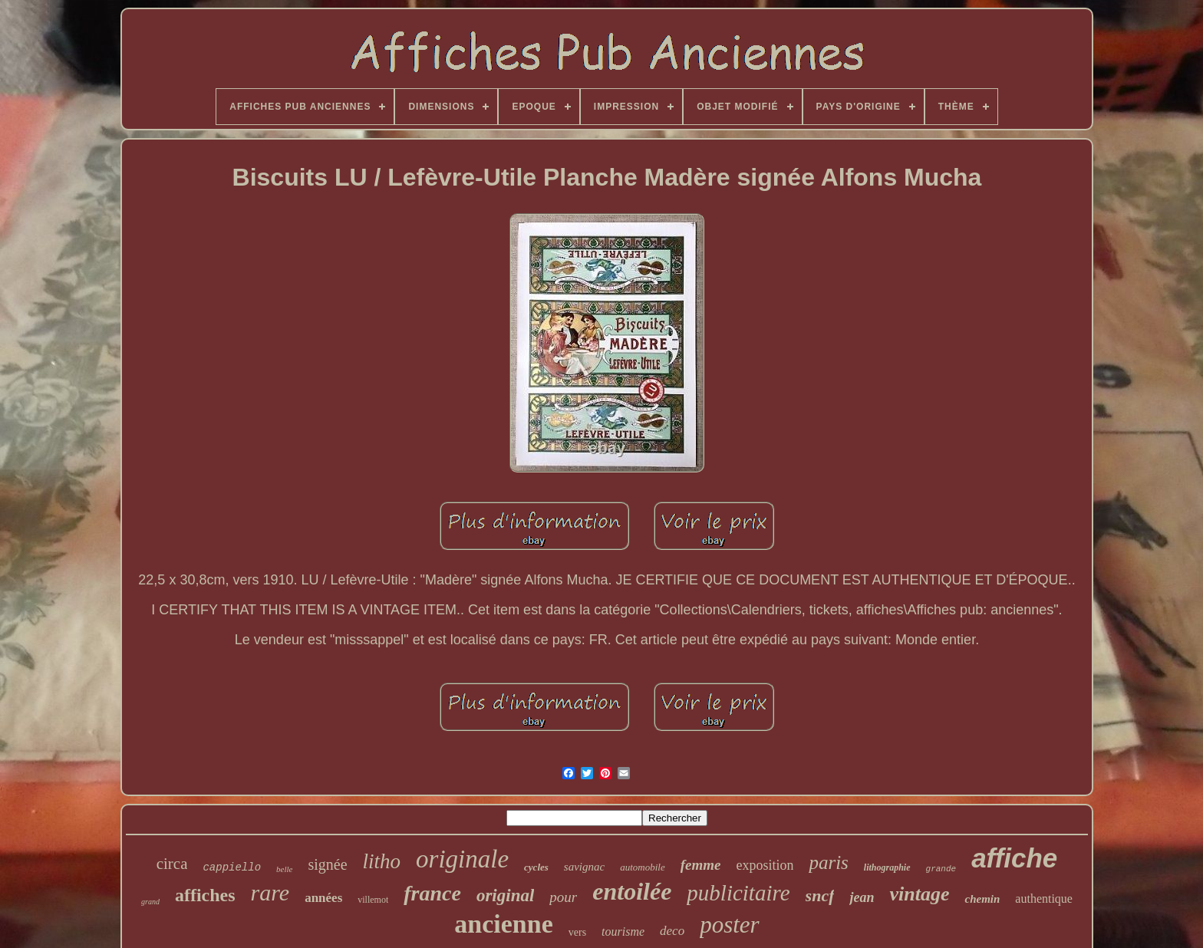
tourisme (623, 931)
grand (150, 901)
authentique (1044, 898)
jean (861, 897)
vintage (919, 894)
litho (382, 861)
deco (672, 930)
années (323, 897)
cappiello (232, 867)
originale (462, 859)
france (432, 893)
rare (270, 892)
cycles (536, 867)
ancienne (503, 924)
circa (172, 863)
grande (941, 869)
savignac (584, 867)
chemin (982, 899)
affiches (205, 895)
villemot (373, 899)
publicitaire (738, 893)
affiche (1014, 858)
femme (701, 865)
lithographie (887, 867)
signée (327, 864)
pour (563, 897)
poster (730, 924)
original (505, 895)
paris (828, 862)
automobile (642, 867)
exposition (764, 865)
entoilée (631, 891)
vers (577, 932)
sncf (820, 895)
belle (284, 869)
